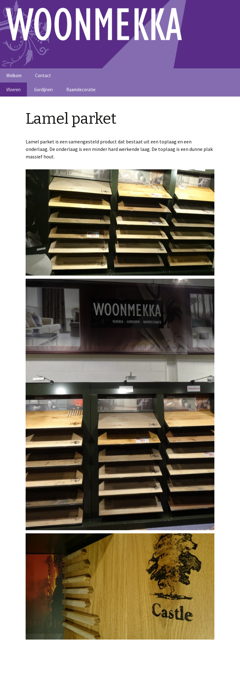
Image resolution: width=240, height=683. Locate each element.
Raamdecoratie (81, 89)
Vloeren (13, 89)
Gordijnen (43, 89)
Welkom (14, 75)
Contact (43, 75)
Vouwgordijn (215, 672)
